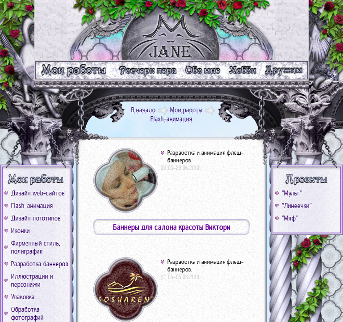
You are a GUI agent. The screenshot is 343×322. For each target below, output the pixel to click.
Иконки (20, 230)
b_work (36, 179)
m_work (73, 70)
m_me (203, 70)
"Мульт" (292, 193)
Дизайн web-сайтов (38, 193)
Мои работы (186, 110)
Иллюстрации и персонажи (32, 280)
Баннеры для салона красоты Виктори (171, 227)
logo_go (171, 30)
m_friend (285, 70)
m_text (147, 70)
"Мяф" (290, 218)
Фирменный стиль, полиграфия (35, 247)
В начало (143, 110)
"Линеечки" (297, 205)
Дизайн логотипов (36, 218)
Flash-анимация (32, 205)
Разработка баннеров (39, 263)
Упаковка (23, 297)
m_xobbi (243, 70)
